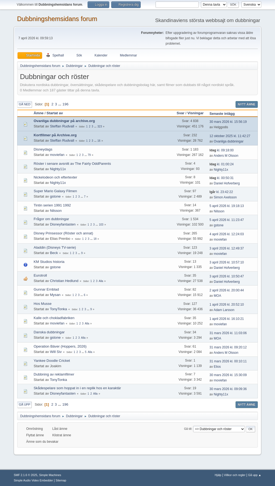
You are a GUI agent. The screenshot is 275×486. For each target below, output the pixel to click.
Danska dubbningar (49, 332)
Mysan (55, 295)
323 (99, 126)
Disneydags (43, 149)
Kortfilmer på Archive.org (55, 135)
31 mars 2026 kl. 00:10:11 (228, 361)
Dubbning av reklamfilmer (54, 374)
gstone (55, 196)
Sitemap (61, 480)
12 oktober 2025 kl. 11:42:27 (229, 136)
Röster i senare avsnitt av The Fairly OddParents (72, 164)
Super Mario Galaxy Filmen (55, 191)
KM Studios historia (49, 262)
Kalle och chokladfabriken (54, 318)
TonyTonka (58, 309)
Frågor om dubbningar (51, 219)
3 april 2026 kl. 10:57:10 (226, 262)
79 (89, 154)
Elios (217, 367)
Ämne (39, 113)
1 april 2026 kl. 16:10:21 (226, 319)
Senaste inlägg (224, 114)
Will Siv (56, 352)
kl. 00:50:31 (221, 178)
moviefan (57, 155)
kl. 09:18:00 (221, 150)
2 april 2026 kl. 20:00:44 (226, 290)
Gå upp (24, 404)
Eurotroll (40, 275)
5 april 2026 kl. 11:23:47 (226, 220)
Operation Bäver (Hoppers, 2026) (60, 346)
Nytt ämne (246, 104)
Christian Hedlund (64, 281)
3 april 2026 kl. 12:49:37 (226, 248)
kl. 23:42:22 (221, 192)
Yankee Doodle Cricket (52, 361)
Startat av (54, 113)
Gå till (187, 428)
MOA (217, 296)
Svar (180, 113)
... (60, 104)
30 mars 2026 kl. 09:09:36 (228, 389)
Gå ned (24, 104)
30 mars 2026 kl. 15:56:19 (228, 122)
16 (98, 140)
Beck (54, 253)
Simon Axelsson (225, 197)
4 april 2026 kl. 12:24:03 (226, 234)
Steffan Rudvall (62, 126)
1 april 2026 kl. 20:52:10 (226, 304)
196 (65, 104)
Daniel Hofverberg (227, 183)
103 (101, 224)
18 (94, 238)
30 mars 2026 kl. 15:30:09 (228, 375)
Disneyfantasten (63, 224)
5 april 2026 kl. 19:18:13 (226, 206)
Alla (101, 281)
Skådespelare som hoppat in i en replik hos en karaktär (77, 388)
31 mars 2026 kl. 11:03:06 (228, 333)
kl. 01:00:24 (221, 164)
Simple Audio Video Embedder (33, 480)
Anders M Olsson (226, 156)
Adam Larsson (224, 310)
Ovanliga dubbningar (229, 141)
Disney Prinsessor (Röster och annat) (63, 233)
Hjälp (218, 475)
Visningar (195, 113)
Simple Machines (50, 475)
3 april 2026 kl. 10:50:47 (226, 276)
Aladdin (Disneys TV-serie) (55, 247)
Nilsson (56, 211)
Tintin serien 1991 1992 (52, 205)
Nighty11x (58, 169)
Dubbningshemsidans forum (57, 18)
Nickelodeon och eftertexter (55, 177)
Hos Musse (43, 304)
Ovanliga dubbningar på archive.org (64, 121)
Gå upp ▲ (254, 475)
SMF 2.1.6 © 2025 (25, 475)
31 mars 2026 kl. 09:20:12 (228, 347)
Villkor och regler (234, 475)
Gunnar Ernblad (46, 289)
